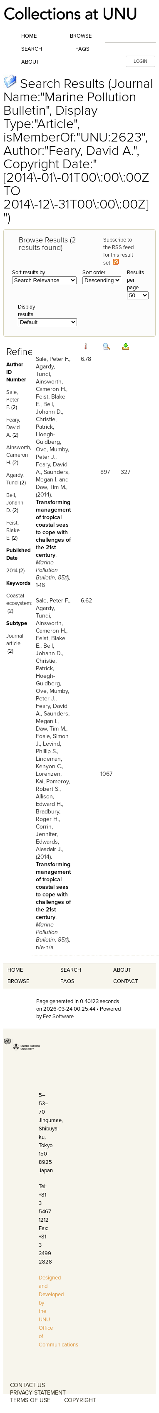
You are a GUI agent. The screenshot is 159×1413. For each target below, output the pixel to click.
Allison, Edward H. (49, 800)
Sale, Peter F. (12, 400)
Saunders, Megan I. (53, 475)
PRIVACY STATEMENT (38, 1392)
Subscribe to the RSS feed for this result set (118, 251)
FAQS (67, 981)
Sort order (93, 272)
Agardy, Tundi (45, 370)
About (30, 62)
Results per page (135, 280)
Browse (81, 36)
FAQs (82, 49)
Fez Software (58, 1016)
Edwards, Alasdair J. (49, 845)
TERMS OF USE (30, 1400)
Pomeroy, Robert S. (53, 785)
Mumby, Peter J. (52, 453)
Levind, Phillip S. (48, 747)
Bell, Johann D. (14, 503)
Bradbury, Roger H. (48, 815)
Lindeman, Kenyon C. (49, 762)
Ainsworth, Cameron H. (18, 455)
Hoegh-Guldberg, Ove (48, 442)
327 (125, 472)
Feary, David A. (13, 427)
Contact (125, 981)
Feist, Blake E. (13, 530)
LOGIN (140, 61)
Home (29, 36)
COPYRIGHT (80, 1400)
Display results (26, 311)
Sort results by (28, 272)
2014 (11, 570)
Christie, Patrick (46, 423)
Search (31, 49)
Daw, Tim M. (51, 487)
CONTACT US (27, 1385)
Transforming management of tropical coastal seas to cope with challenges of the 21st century (53, 529)
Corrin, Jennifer (46, 830)
